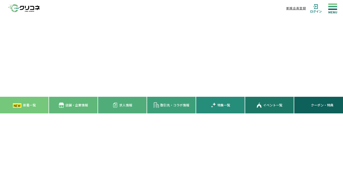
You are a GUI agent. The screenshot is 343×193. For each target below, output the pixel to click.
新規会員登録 (296, 8)
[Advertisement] (171, 56)
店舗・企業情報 (73, 105)
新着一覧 (24, 105)
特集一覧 (220, 105)
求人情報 (122, 105)
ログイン (316, 8)
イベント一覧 (269, 105)
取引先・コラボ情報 (171, 105)
